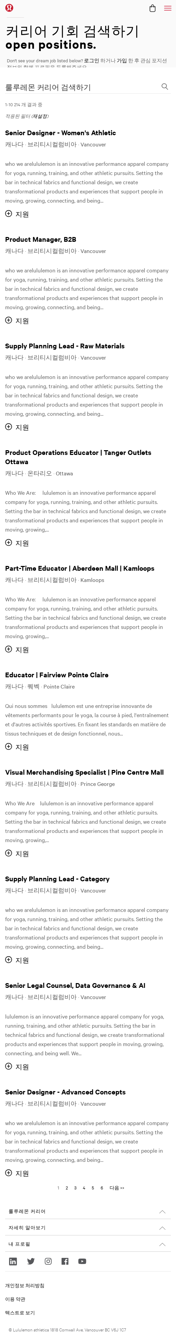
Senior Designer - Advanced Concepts (65, 1091)
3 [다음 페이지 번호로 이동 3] (75, 1187)
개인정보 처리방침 (25, 1285)
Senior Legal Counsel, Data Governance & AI (75, 985)
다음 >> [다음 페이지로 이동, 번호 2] (117, 1187)
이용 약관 (15, 1299)
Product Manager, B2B (40, 238)
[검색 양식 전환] (165, 87)
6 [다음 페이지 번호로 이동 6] (102, 1187)
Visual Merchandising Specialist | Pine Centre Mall (84, 771)
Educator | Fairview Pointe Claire (57, 674)
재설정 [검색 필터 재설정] (40, 116)
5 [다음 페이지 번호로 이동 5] (93, 1187)
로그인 (91, 60)
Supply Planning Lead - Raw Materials (65, 345)
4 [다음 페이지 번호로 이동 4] (84, 1187)
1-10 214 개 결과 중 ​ (23, 104)
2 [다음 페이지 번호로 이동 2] (67, 1187)
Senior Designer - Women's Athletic (60, 132)
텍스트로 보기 (20, 1312)
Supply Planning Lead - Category (57, 878)
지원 (22, 214)
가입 (122, 60)
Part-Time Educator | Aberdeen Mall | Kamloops (79, 567)
